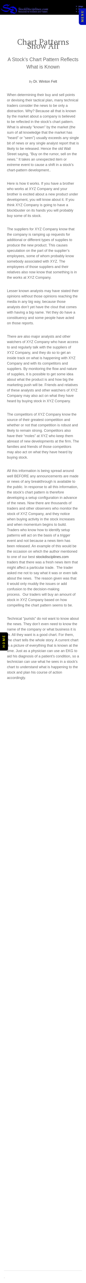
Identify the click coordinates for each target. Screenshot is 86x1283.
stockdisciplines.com (52, 557)
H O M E (4, 642)
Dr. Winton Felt (45, 81)
